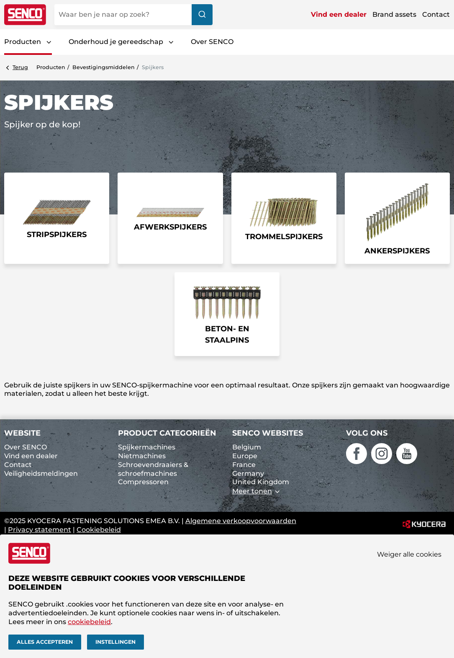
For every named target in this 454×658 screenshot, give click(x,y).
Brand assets (394, 14)
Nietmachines (142, 456)
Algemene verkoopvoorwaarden (240, 521)
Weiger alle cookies (409, 554)
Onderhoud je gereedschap (116, 42)
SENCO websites (267, 433)
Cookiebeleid (99, 530)
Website (22, 433)
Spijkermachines (146, 447)
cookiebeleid (89, 621)
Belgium (246, 447)
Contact (436, 14)
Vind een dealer (339, 14)
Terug (20, 67)
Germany (248, 473)
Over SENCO (212, 42)
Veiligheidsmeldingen (41, 473)
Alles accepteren (45, 642)
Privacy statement (39, 530)
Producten (22, 42)
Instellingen (115, 642)
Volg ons (366, 433)
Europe (244, 456)
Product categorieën (167, 433)
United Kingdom (260, 482)
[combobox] (133, 14)
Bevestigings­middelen (103, 67)
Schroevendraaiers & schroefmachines (153, 469)
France (244, 465)
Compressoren (143, 482)
